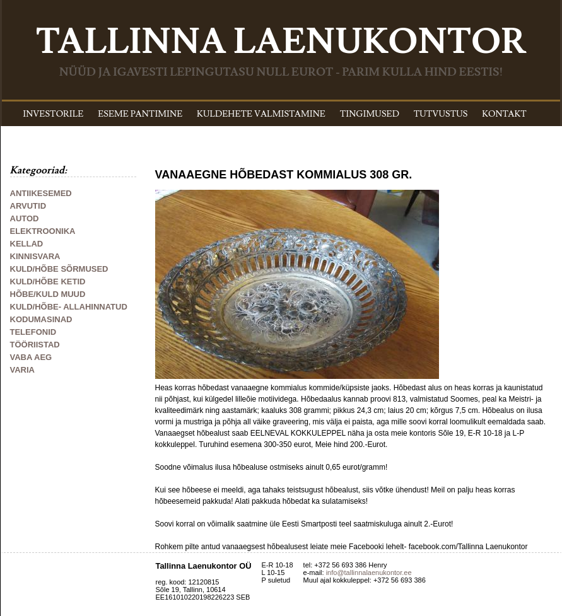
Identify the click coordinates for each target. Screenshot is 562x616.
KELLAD (27, 243)
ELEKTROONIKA (43, 231)
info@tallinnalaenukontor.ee (369, 572)
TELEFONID (33, 332)
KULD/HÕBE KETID (48, 281)
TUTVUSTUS (441, 114)
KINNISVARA (35, 256)
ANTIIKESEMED (41, 193)
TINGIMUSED (369, 114)
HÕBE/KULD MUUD (48, 294)
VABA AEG (31, 357)
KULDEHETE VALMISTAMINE (261, 114)
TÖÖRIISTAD (35, 344)
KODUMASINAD (41, 319)
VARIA (22, 370)
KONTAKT (504, 114)
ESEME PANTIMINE (140, 114)
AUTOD (24, 218)
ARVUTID (28, 206)
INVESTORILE (53, 114)
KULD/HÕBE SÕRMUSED (59, 269)
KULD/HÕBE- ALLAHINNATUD (68, 306)
